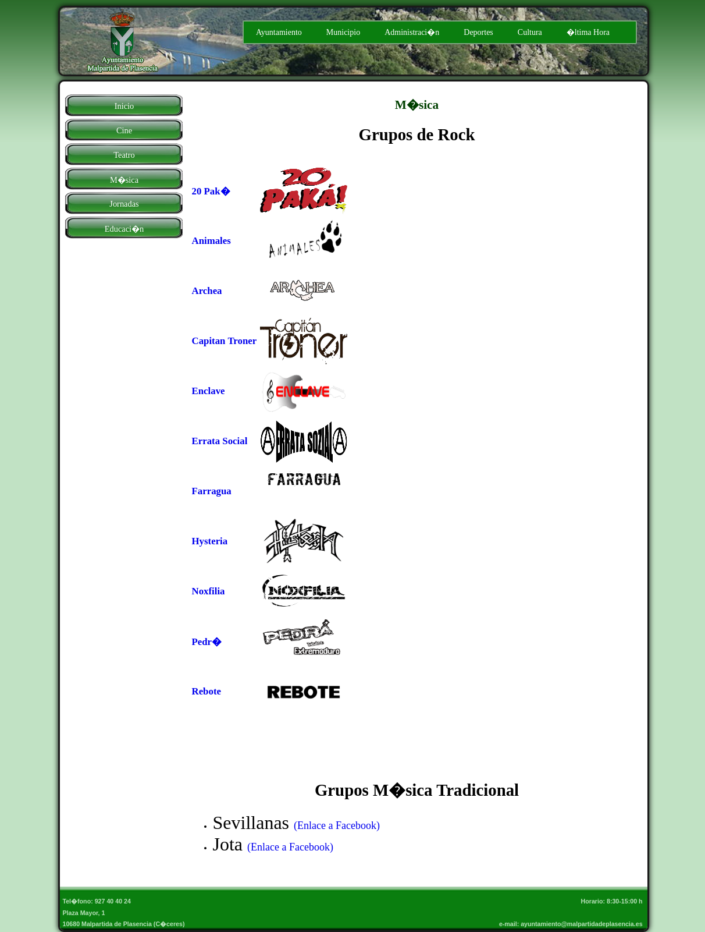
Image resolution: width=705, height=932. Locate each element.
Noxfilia (208, 591)
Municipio (343, 32)
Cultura (530, 32)
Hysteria (210, 541)
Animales (211, 240)
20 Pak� (211, 191)
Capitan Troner (224, 340)
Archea (207, 290)
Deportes (478, 32)
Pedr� (207, 641)
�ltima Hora (588, 32)
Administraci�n (411, 32)
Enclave (208, 390)
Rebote (206, 691)
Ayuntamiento (279, 32)
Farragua (212, 491)
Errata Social (220, 440)
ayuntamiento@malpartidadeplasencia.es (583, 923)
